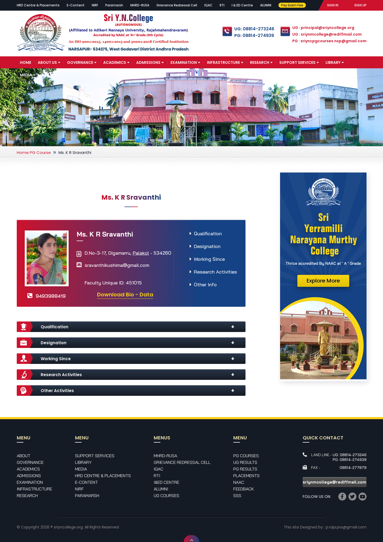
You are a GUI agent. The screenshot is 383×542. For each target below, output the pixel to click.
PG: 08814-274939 (254, 35)
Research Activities (215, 272)
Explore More (323, 280)
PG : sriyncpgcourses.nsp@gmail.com (329, 41)
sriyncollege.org (68, 527)
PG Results (245, 469)
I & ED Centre (242, 5)
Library (335, 62)
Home (25, 62)
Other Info (205, 284)
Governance (82, 62)
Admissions (150, 62)
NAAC (238, 482)
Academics (116, 62)
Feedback (243, 488)
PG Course (40, 152)
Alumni (161, 488)
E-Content (76, 5)
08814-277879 (353, 467)
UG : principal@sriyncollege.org (323, 28)
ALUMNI (265, 5)
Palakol (141, 253)
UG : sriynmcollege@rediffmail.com (327, 34)
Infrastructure (225, 62)
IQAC (208, 5)
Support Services (299, 62)
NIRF (95, 5)
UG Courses (166, 495)
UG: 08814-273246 (254, 29)
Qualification (208, 233)
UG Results (245, 462)
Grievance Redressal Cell (176, 5)
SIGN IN (332, 5)
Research (261, 62)
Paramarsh (114, 5)
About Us (49, 62)
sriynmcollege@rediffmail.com (334, 482)
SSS (237, 495)
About (23, 455)
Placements (246, 475)
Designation (207, 246)
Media (27, 75)
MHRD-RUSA (139, 5)
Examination (185, 62)
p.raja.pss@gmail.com (346, 527)
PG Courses (246, 455)
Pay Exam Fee (292, 5)
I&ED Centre (166, 482)
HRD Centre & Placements (38, 5)
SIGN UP (360, 5)
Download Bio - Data (125, 294)
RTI (222, 5)
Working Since (209, 259)
